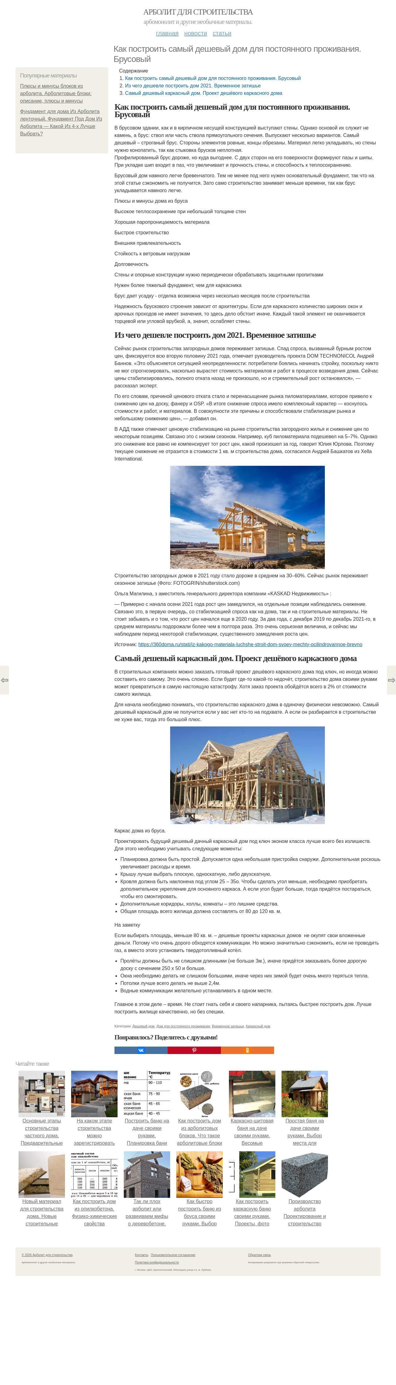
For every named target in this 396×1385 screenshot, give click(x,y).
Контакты (141, 1255)
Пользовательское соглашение (173, 1255)
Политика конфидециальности (157, 1262)
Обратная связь (259, 1255)
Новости (195, 33)
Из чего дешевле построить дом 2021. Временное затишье (193, 85)
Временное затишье (228, 1026)
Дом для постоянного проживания (183, 1026)
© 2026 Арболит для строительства (47, 1255)
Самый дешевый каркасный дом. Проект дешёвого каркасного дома (203, 93)
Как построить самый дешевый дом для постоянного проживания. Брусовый (213, 78)
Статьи (222, 33)
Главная (167, 33)
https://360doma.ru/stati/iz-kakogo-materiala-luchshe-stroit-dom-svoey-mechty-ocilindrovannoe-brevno (250, 644)
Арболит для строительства (198, 11)
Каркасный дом (258, 1026)
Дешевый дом (143, 1026)
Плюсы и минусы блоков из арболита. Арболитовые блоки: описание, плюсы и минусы (56, 93)
